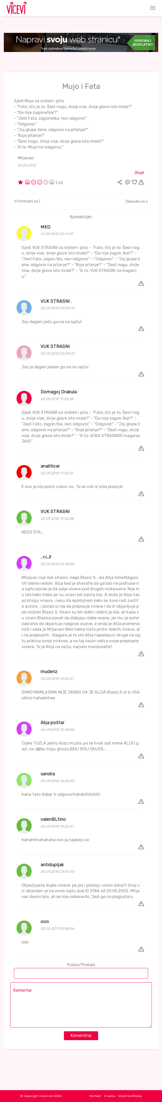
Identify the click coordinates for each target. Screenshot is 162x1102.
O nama (109, 1096)
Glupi (139, 172)
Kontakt (95, 1096)
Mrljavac (26, 158)
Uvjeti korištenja (130, 1096)
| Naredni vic (137, 201)
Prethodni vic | (27, 201)
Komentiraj (81, 1035)
